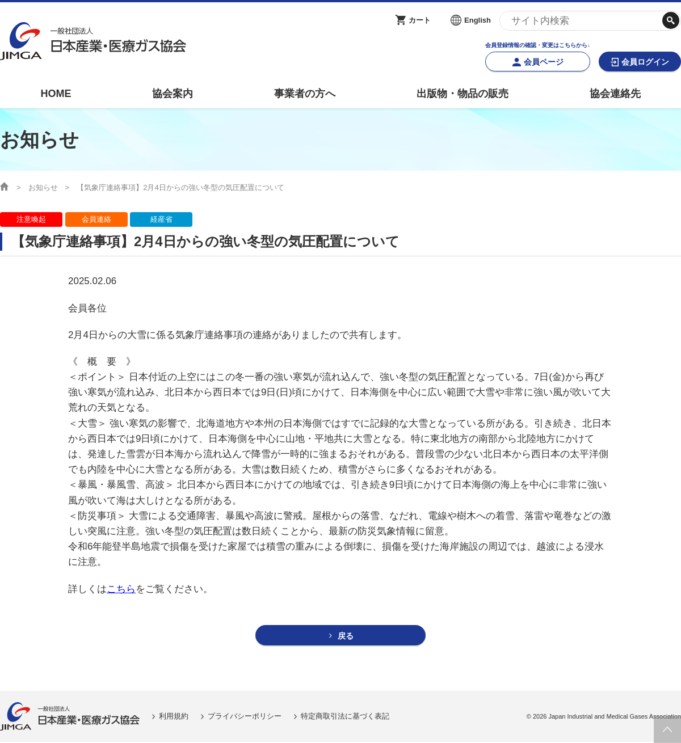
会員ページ (544, 61)
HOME (55, 93)
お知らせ (43, 187)
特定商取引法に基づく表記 (345, 716)
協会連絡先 (615, 93)
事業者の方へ (304, 93)
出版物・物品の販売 (462, 93)
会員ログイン (645, 61)
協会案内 (172, 93)
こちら (121, 589)
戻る (345, 636)
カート (420, 20)
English (477, 20)
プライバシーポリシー (244, 716)
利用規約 (173, 716)
